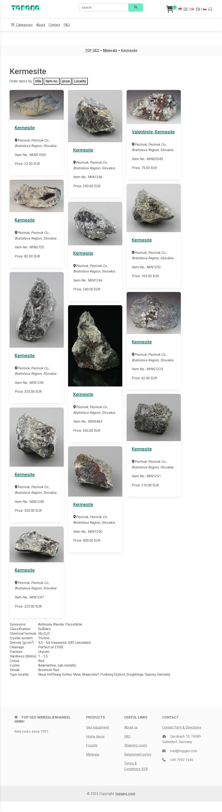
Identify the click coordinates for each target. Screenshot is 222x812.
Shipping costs (135, 745)
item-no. (52, 81)
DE (183, 9)
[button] (22, 24)
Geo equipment (97, 727)
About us (131, 727)
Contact (54, 25)
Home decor (95, 736)
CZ (207, 9)
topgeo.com (125, 794)
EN (195, 9)
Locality (80, 81)
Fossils (92, 745)
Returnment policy (138, 754)
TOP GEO (92, 50)
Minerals (92, 754)
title (38, 81)
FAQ (67, 25)
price (66, 81)
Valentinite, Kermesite (153, 131)
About (40, 25)
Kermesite (129, 50)
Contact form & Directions (181, 727)
